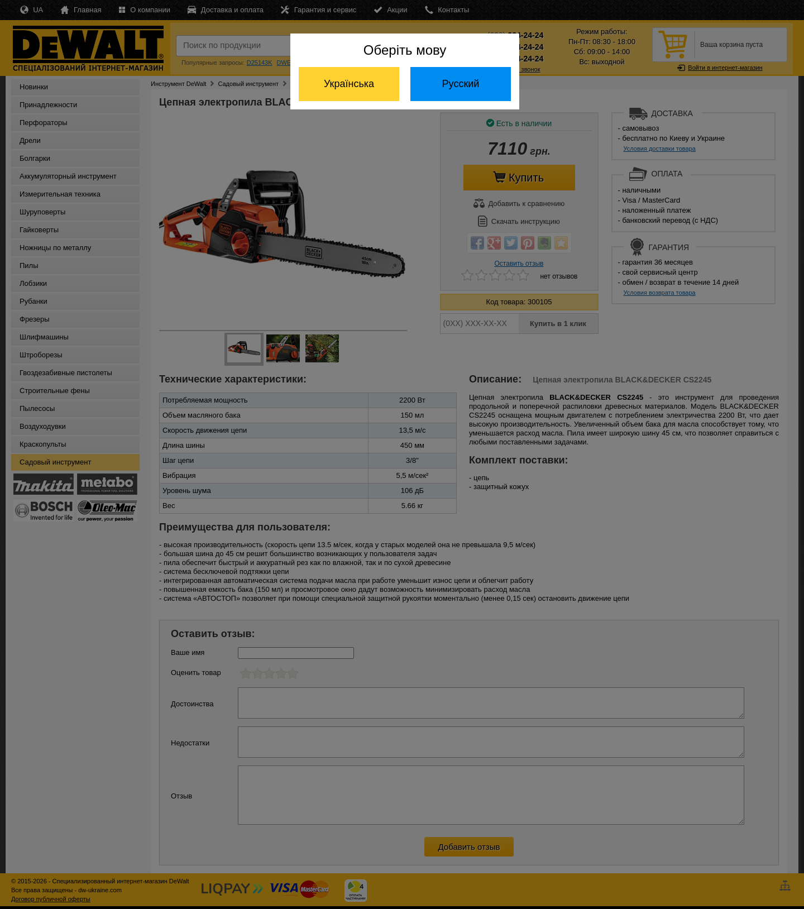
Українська (349, 83)
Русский (461, 83)
